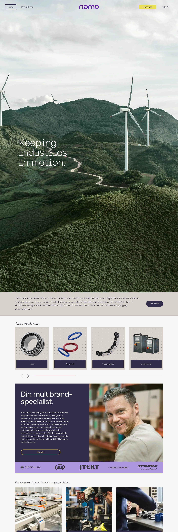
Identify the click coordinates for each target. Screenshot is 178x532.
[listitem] (32, 349)
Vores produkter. (27, 324)
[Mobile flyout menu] (10, 6)
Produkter (27, 6)
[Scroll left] (21, 376)
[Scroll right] (28, 376)
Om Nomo (154, 304)
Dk (166, 6)
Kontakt (40, 453)
